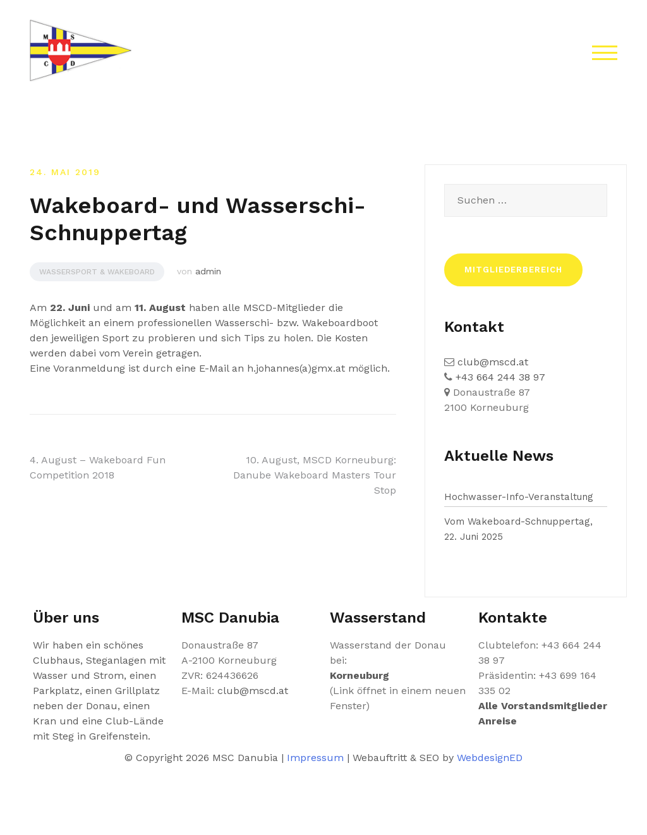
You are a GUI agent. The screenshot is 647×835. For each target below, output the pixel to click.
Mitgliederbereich (513, 269)
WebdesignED (490, 758)
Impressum (315, 758)
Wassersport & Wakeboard (97, 271)
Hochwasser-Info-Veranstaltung (518, 497)
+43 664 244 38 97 (498, 377)
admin (208, 271)
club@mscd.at (491, 362)
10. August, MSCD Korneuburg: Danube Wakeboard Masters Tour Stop (314, 475)
